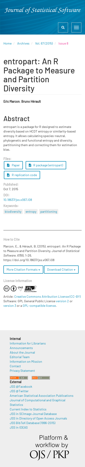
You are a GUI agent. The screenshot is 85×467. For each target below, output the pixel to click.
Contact (15, 366)
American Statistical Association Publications (41, 395)
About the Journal (22, 352)
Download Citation (61, 269)
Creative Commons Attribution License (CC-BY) (47, 296)
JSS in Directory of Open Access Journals (38, 418)
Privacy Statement (22, 370)
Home (7, 43)
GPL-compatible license (39, 305)
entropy (31, 211)
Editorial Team (20, 357)
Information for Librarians (28, 343)
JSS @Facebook (21, 386)
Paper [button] (13, 165)
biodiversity (13, 211)
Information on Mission (26, 361)
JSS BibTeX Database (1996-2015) (32, 423)
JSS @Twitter (19, 391)
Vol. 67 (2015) (44, 43)
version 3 (9, 305)
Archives (23, 43)
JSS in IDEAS (19, 427)
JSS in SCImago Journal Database (33, 414)
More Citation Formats (23, 269)
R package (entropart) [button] (46, 165)
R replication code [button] (22, 175)
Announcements (21, 348)
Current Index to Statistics (28, 409)
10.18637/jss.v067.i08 (17, 200)
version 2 (62, 301)
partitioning (48, 211)
